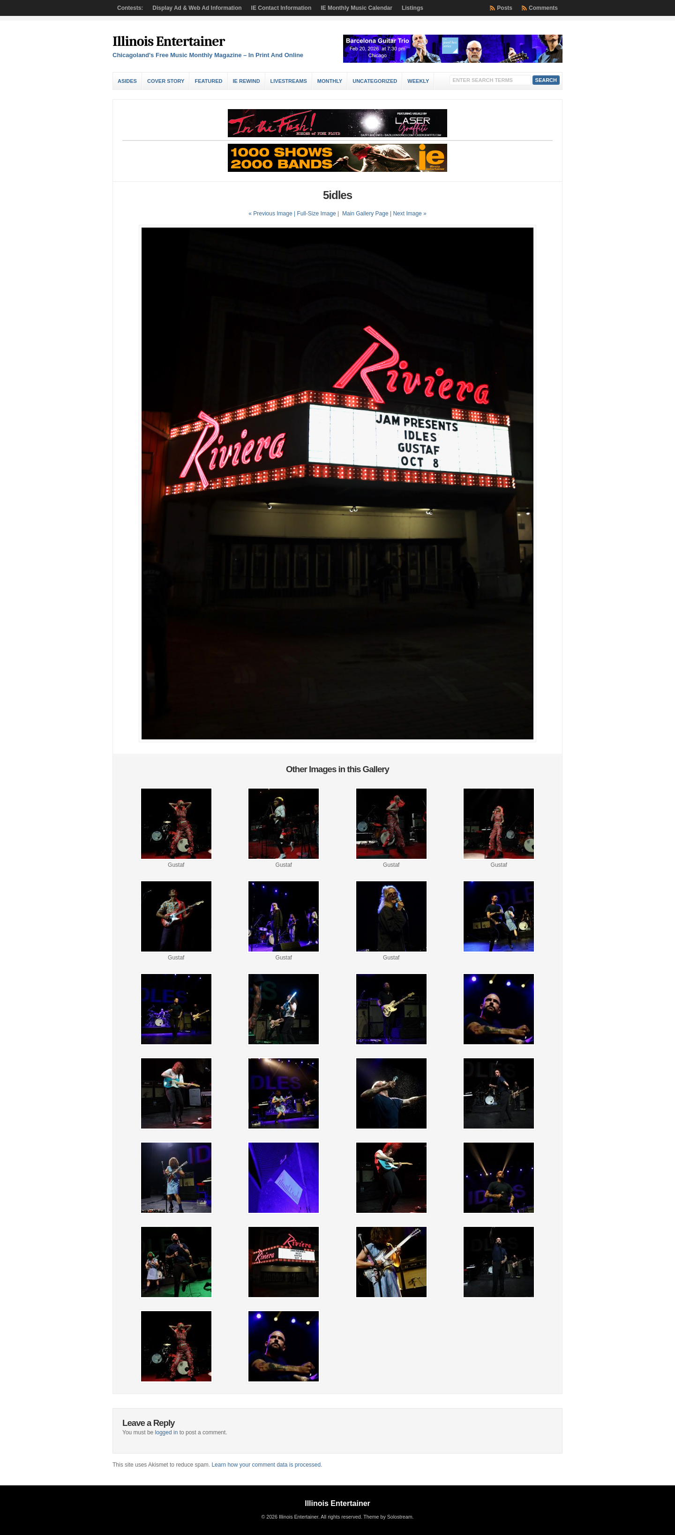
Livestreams (288, 81)
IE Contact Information (281, 8)
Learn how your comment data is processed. (266, 1464)
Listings (412, 8)
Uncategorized (374, 81)
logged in (166, 1432)
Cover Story (165, 81)
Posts (504, 8)
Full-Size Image (316, 213)
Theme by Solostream (387, 1517)
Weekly (418, 81)
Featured (208, 81)
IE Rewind (246, 81)
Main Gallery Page (365, 213)
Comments (543, 8)
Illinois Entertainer (168, 41)
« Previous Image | (272, 213)
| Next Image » (408, 213)
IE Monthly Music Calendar (356, 8)
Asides (127, 81)
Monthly (329, 81)
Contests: (130, 8)
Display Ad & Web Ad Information (196, 8)
